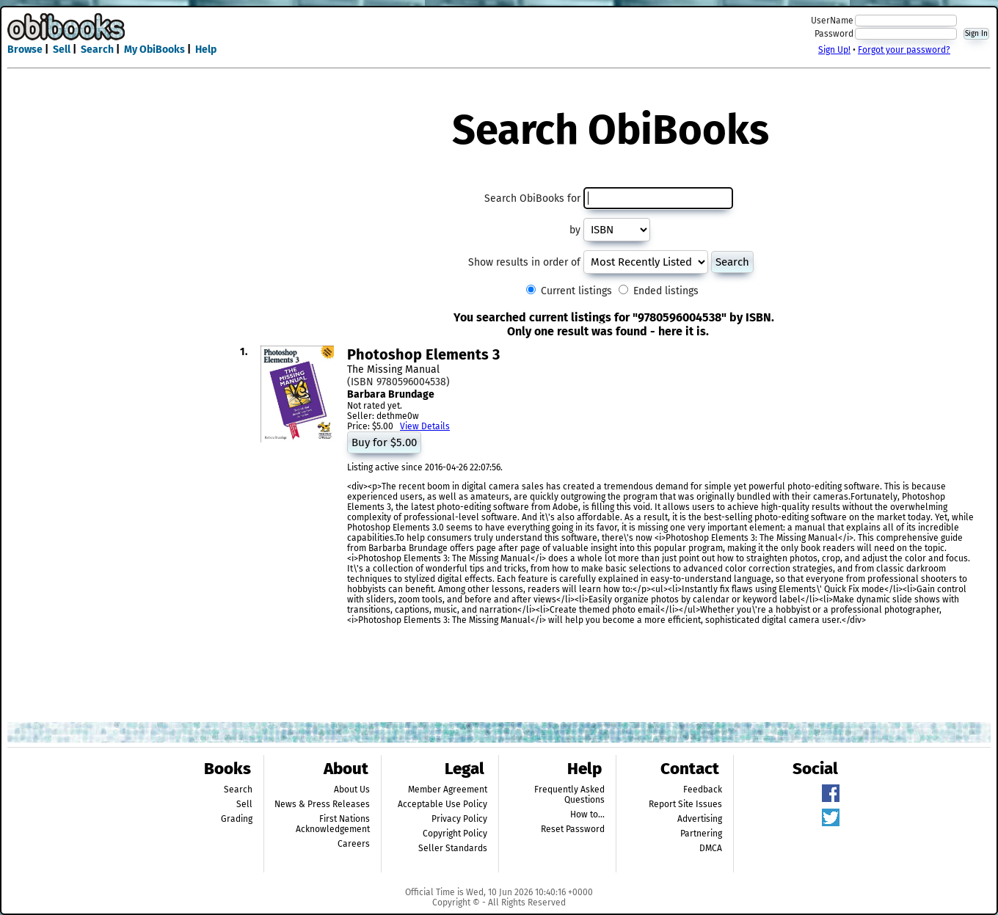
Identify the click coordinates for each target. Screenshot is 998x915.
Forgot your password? (904, 50)
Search (97, 49)
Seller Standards (452, 848)
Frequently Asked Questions (569, 794)
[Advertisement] (499, 35)
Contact (689, 769)
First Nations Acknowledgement (333, 824)
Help (205, 49)
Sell (61, 49)
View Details (425, 426)
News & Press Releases (322, 804)
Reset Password (573, 829)
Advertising (699, 819)
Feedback (702, 789)
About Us (352, 789)
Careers (354, 844)
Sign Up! (834, 50)
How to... (587, 814)
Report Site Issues (685, 804)
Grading (236, 819)
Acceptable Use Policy (442, 804)
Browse (25, 49)
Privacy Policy (459, 819)
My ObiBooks (154, 49)
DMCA (710, 848)
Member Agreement (447, 789)
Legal (464, 769)
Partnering (701, 833)
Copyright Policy (455, 833)
